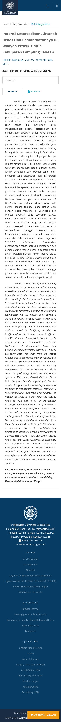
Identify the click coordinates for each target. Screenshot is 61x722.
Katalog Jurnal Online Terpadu (30, 614)
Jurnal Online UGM (30, 670)
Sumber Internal (30, 608)
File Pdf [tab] (34, 91)
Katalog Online (30, 686)
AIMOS (30, 653)
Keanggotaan (31, 564)
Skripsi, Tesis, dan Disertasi (30, 664)
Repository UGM (30, 692)
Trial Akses (30, 631)
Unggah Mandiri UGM (30, 647)
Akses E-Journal (30, 659)
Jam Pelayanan (30, 558)
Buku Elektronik (30, 625)
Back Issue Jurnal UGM (30, 675)
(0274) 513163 (34, 540)
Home (5, 24)
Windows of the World (30, 592)
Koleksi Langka (30, 681)
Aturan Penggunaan (16, 718)
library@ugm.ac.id (35, 544)
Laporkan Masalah (43, 715)
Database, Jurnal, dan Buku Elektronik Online (30, 619)
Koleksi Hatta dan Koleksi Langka (30, 586)
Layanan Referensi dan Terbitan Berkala (30, 575)
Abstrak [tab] (12, 91)
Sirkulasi (30, 570)
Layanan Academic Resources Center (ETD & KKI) (30, 581)
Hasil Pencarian (20, 24)
